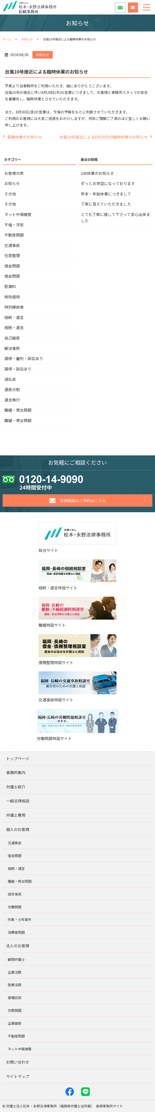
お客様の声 (14, 173)
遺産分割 (12, 389)
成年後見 (14, 894)
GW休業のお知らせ (97, 173)
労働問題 (14, 906)
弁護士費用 (15, 815)
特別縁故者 (14, 307)
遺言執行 (12, 400)
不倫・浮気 (14, 225)
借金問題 (12, 266)
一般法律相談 (17, 801)
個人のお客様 (17, 829)
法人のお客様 (17, 946)
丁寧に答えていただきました (106, 204)
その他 (10, 194)
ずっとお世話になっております (108, 183)
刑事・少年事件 (19, 919)
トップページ (17, 758)
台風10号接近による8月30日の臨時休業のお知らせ (103, 137)
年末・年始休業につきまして (106, 194)
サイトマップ (17, 1076)
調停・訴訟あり (17, 369)
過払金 (10, 379)
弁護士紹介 (15, 787)
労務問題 (14, 1010)
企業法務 (14, 972)
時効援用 (12, 297)
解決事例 (12, 348)
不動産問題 (14, 235)
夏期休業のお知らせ (24, 137)
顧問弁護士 (16, 959)
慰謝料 (10, 286)
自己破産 (12, 338)
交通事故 (12, 245)
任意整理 (12, 255)
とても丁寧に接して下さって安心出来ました (115, 217)
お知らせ (27, 39)
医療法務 (14, 984)
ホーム (6, 39)
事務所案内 (15, 772)
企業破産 (14, 1023)
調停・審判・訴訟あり (23, 358)
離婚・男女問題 (17, 410)
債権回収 (14, 997)
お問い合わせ (17, 1062)
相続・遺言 (14, 317)
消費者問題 (16, 932)
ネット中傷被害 (17, 214)
